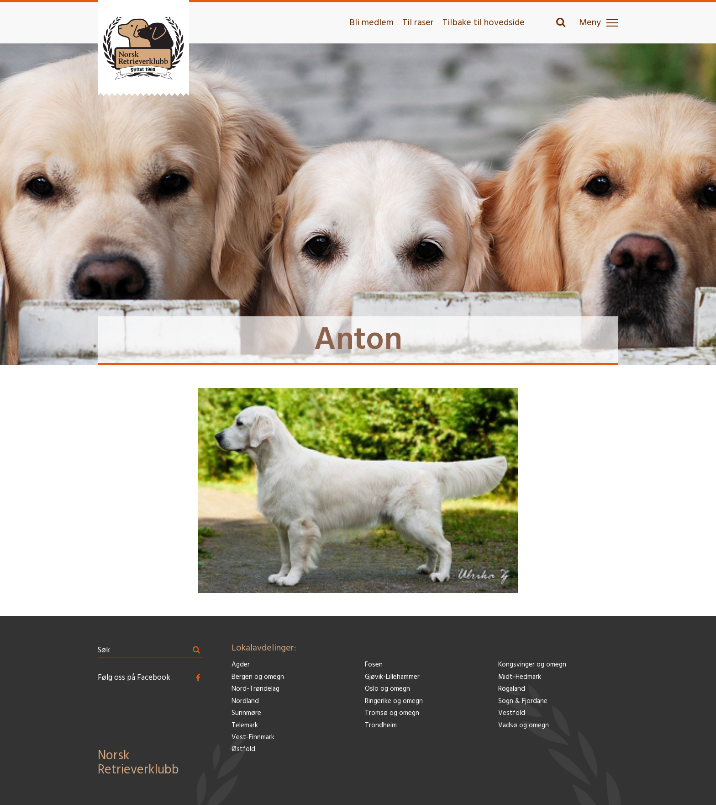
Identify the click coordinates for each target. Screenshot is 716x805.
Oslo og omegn (387, 689)
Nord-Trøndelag (255, 689)
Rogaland (511, 689)
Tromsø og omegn (392, 713)
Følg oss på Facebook (134, 678)
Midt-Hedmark (519, 677)
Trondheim (381, 725)
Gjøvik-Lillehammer (392, 677)
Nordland (245, 701)
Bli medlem (371, 23)
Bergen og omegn (258, 677)
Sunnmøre (246, 713)
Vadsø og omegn (523, 725)
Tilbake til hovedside (483, 23)
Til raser (418, 23)
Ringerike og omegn (394, 701)
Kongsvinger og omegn (532, 665)
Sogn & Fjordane (523, 701)
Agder (241, 665)
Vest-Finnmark (253, 737)
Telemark (245, 725)
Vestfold (511, 713)
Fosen (374, 665)
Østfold (243, 749)
